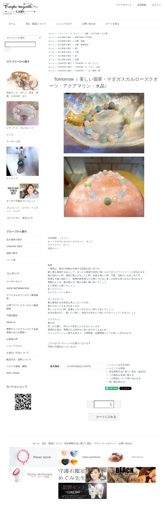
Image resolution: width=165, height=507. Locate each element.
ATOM (16, 373)
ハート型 (10, 260)
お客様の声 (12, 339)
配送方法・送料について (18, 359)
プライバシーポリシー (105, 443)
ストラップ (22, 163)
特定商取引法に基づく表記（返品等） (128, 371)
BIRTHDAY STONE (83, 37)
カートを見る (110, 23)
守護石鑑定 (12, 315)
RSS (8, 373)
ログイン (155, 5)
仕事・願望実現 (81, 45)
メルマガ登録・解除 (16, 366)
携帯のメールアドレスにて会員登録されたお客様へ (22, 331)
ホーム (9, 23)
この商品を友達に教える (121, 375)
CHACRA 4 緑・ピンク (86, 63)
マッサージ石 (13, 141)
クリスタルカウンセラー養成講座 (22, 297)
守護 (77, 52)
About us (10, 322)
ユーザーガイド (14, 281)
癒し (77, 48)
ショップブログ (61, 23)
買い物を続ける (117, 381)
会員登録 (140, 5)
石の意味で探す (64, 37)
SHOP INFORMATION (17, 288)
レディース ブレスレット (69, 33)
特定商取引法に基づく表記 (78, 443)
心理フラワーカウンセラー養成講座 (22, 307)
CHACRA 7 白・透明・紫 (87, 71)
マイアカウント (122, 5)
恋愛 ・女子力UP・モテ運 (96, 33)
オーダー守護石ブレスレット (22, 193)
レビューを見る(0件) (119, 365)
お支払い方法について (17, 352)
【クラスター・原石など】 (20, 218)
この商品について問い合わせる (125, 378)
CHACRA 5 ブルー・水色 (87, 67)
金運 (77, 59)
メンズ (9, 134)
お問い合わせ (86, 23)
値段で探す (12, 253)
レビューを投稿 (117, 368)
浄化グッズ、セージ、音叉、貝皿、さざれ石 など (22, 82)
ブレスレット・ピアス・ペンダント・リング (22, 209)
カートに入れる (103, 417)
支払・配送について (33, 23)
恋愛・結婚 (80, 41)
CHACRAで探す (65, 63)
